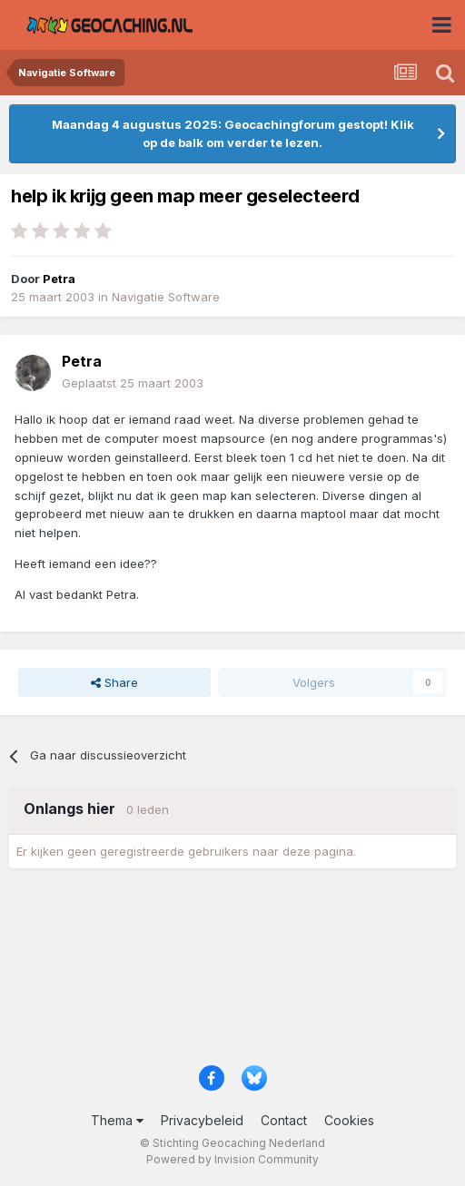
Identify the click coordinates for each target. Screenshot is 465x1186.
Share (114, 682)
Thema (117, 1120)
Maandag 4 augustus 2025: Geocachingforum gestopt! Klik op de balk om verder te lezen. (233, 133)
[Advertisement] (232, 973)
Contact (284, 1120)
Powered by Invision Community (232, 1159)
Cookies (349, 1120)
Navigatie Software (166, 296)
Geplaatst (132, 383)
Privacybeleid (202, 1120)
